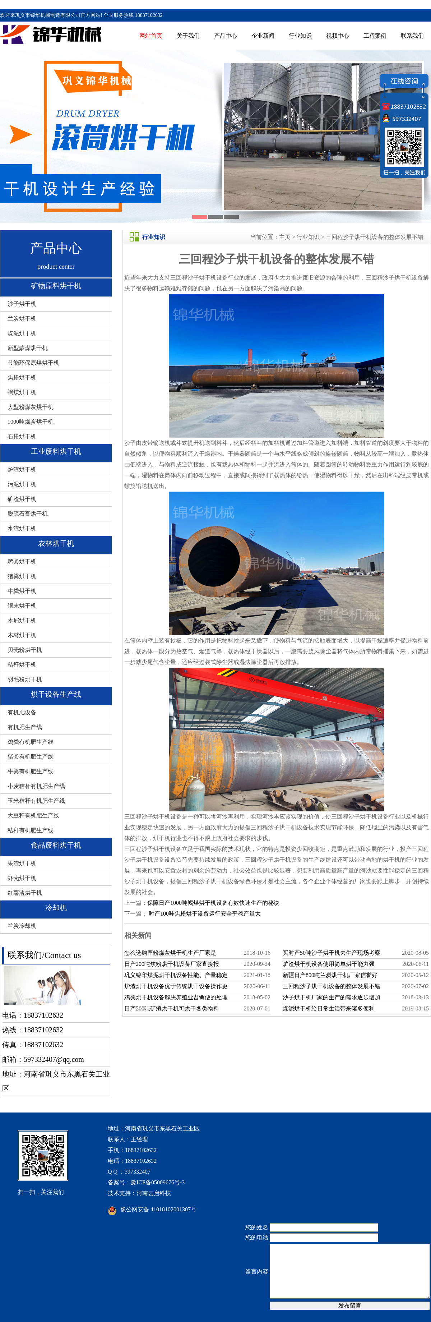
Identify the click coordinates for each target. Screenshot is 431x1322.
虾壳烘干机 (22, 878)
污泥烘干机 (22, 484)
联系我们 (412, 36)
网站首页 (150, 36)
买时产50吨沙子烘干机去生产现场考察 (331, 953)
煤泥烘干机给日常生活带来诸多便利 (329, 1008)
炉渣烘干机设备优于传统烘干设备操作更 (176, 986)
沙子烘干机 (22, 304)
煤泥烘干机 (22, 333)
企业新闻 (262, 36)
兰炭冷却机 (22, 926)
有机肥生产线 (25, 727)
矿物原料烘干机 (56, 286)
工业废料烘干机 (56, 451)
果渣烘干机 (22, 863)
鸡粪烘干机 (22, 561)
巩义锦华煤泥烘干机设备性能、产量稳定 (176, 975)
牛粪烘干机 (22, 591)
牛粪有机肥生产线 (31, 771)
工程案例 (374, 36)
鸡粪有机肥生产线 (31, 742)
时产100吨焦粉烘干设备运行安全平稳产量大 (204, 914)
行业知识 (300, 36)
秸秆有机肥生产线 (31, 830)
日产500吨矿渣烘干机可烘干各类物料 (171, 1008)
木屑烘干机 (22, 620)
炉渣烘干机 (22, 469)
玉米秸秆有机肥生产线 (36, 801)
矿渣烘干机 (22, 499)
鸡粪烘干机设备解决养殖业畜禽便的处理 (176, 997)
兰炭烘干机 (22, 318)
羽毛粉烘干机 (25, 679)
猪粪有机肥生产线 (31, 757)
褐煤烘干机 (22, 392)
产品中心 (225, 36)
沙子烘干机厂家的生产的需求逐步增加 (331, 997)
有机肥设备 (22, 712)
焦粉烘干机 (22, 377)
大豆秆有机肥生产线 (33, 815)
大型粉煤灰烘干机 (31, 407)
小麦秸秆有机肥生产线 (36, 786)
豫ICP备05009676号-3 (158, 1182)
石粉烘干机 (22, 436)
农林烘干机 (56, 543)
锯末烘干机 (22, 606)
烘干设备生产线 (56, 694)
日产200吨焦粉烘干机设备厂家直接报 (171, 964)
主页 (285, 237)
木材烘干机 (22, 635)
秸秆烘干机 (22, 665)
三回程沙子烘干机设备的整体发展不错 (374, 237)
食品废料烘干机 (56, 845)
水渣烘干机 (22, 528)
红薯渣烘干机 (25, 893)
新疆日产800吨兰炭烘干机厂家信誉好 (330, 975)
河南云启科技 (153, 1193)
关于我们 (188, 36)
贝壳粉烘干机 (25, 650)
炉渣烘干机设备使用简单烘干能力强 (329, 964)
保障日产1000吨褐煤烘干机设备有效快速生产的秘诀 (213, 903)
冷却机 (56, 908)
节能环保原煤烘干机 (33, 363)
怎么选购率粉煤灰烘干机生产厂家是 (170, 953)
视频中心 (337, 36)
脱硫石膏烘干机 (28, 514)
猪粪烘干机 (22, 576)
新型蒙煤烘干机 (28, 348)
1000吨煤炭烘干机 (31, 422)
